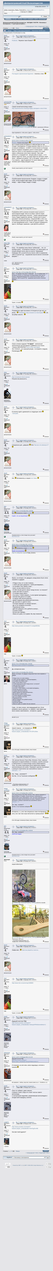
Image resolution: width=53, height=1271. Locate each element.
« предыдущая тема (31, 26)
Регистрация (42, 19)
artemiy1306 (8, 102)
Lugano (6, 1122)
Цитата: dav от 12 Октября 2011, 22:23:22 (22, 544)
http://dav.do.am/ (15, 536)
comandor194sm (9, 136)
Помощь (20, 19)
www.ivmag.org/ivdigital (33, 347)
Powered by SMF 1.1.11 (18, 1165)
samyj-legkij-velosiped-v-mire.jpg (20, 127)
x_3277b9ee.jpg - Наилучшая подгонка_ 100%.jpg (24, 937)
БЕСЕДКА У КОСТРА (32, 22)
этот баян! (34, 478)
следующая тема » (43, 26)
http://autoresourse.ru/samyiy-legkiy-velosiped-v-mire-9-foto (29, 108)
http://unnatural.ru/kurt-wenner (21, 377)
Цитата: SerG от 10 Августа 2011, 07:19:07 (22, 140)
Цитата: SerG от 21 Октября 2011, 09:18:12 (22, 672)
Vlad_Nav (7, 243)
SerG (5, 35)
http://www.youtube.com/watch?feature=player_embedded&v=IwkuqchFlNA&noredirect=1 (29, 1023)
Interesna (7, 1052)
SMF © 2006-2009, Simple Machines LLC (33, 1165)
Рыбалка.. (15, 40)
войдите (29, 10)
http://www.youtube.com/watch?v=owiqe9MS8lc (26, 626)
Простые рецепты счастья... (30, 950)
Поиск (25, 19)
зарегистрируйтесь (39, 10)
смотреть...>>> (16, 770)
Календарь (30, 19)
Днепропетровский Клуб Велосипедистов (14, 22)
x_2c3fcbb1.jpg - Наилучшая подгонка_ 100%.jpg (24, 902)
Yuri (5, 267)
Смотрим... (15, 413)
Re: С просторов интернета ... (25, 36)
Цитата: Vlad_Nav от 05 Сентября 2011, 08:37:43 (24, 272)
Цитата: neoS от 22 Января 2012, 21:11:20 (22, 1057)
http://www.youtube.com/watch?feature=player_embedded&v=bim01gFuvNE (25, 1127)
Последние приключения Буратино (22, 73)
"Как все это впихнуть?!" (41, 445)
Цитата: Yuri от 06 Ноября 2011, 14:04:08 (22, 663)
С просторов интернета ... (19, 23)
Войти (36, 19)
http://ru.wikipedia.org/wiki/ (19, 553)
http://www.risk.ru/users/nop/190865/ (22, 983)
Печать (46, 28)
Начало (8, 19)
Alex (5, 372)
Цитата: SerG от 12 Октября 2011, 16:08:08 (22, 510)
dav (5, 506)
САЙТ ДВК (14, 19)
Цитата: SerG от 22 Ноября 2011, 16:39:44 (22, 793)
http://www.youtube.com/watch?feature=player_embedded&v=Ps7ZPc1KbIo (25, 730)
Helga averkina (6, 723)
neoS (5, 1016)
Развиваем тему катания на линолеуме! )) (32, 312)
